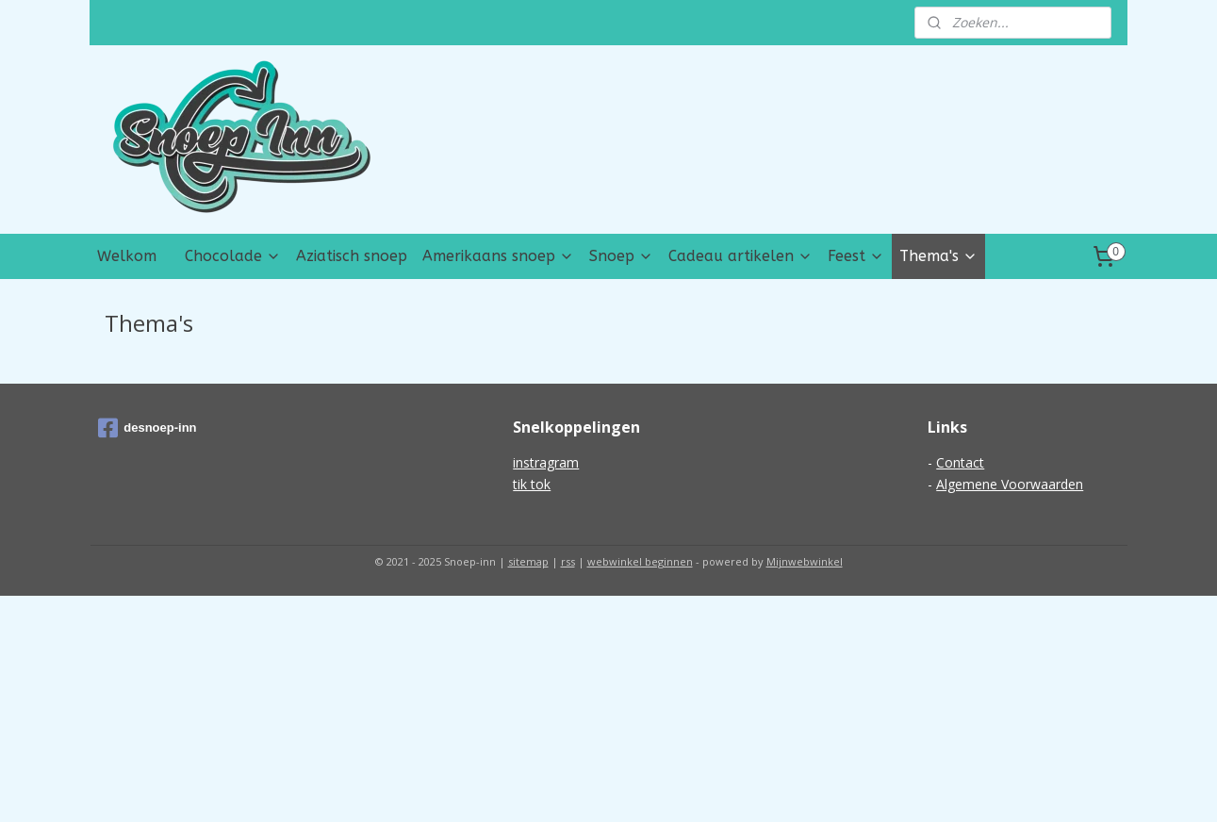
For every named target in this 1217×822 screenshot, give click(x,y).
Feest (856, 256)
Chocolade (233, 256)
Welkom (126, 256)
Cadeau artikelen (740, 256)
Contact (960, 462)
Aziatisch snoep (351, 256)
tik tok (532, 484)
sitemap (528, 561)
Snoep (621, 256)
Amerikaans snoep (498, 256)
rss (568, 561)
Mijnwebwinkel (804, 561)
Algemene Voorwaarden (1009, 484)
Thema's (938, 256)
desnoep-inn (147, 428)
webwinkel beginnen (640, 561)
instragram (546, 462)
